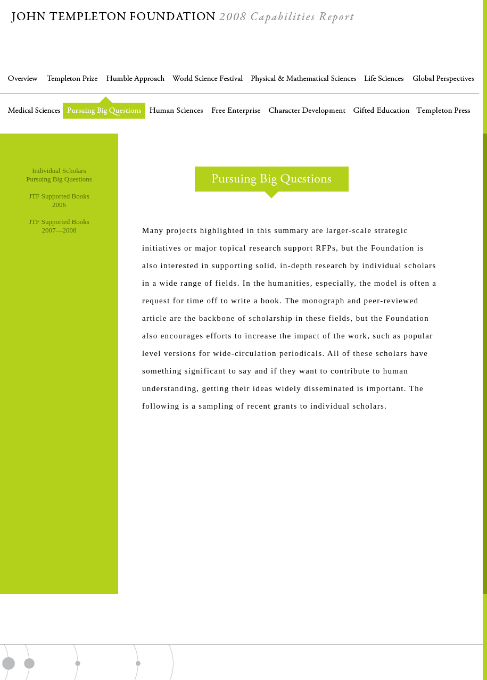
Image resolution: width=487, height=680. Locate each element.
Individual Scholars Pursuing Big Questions (59, 175)
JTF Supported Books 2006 (59, 200)
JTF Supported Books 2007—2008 (59, 226)
